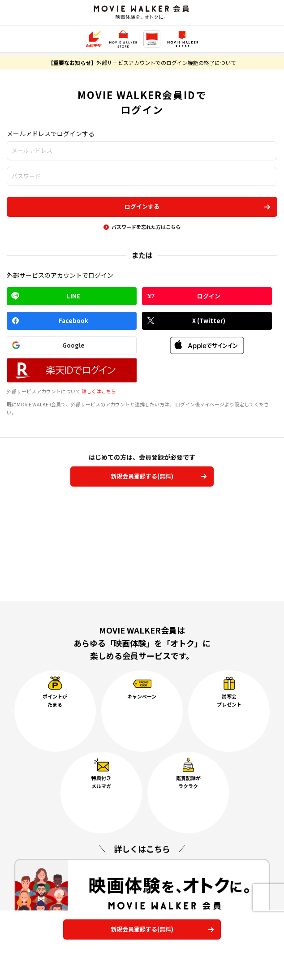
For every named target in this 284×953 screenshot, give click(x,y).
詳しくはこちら (99, 391)
